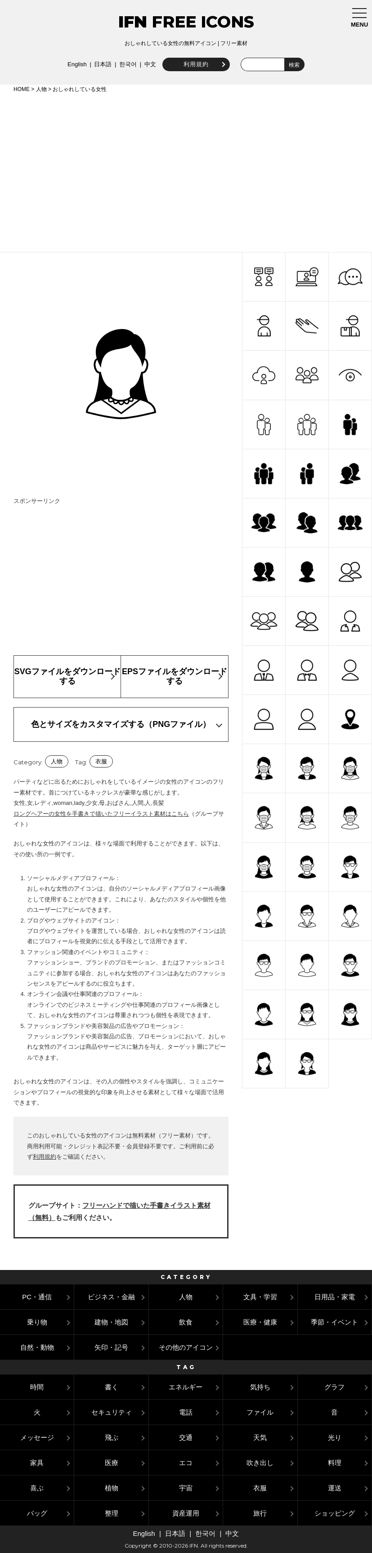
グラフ (334, 1387)
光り (334, 1437)
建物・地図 (111, 1322)
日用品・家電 (334, 1297)
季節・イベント (334, 1322)
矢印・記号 (111, 1347)
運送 (334, 1488)
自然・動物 (37, 1347)
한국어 (127, 64)
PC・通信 (37, 1297)
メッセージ (37, 1437)
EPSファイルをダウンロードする (174, 676)
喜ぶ (37, 1488)
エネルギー (185, 1387)
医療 (111, 1462)
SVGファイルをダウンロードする (67, 676)
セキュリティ (111, 1412)
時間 (37, 1387)
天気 (260, 1437)
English (76, 64)
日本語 (102, 64)
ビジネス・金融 (111, 1297)
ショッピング (334, 1513)
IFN (132, 22)
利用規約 (195, 64)
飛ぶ (111, 1437)
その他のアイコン (186, 1347)
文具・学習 (260, 1297)
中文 (149, 64)
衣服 (101, 761)
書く (111, 1387)
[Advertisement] (186, 171)
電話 (186, 1412)
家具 (37, 1462)
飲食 (186, 1322)
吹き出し (260, 1462)
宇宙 (186, 1488)
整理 (111, 1513)
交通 (186, 1437)
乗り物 (37, 1322)
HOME (21, 89)
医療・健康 (260, 1322)
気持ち (260, 1387)
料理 (334, 1462)
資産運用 (185, 1513)
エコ (186, 1462)
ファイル (260, 1412)
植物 (111, 1488)
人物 (41, 89)
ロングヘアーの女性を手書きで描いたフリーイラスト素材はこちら (101, 813)
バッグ (37, 1513)
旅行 (260, 1513)
